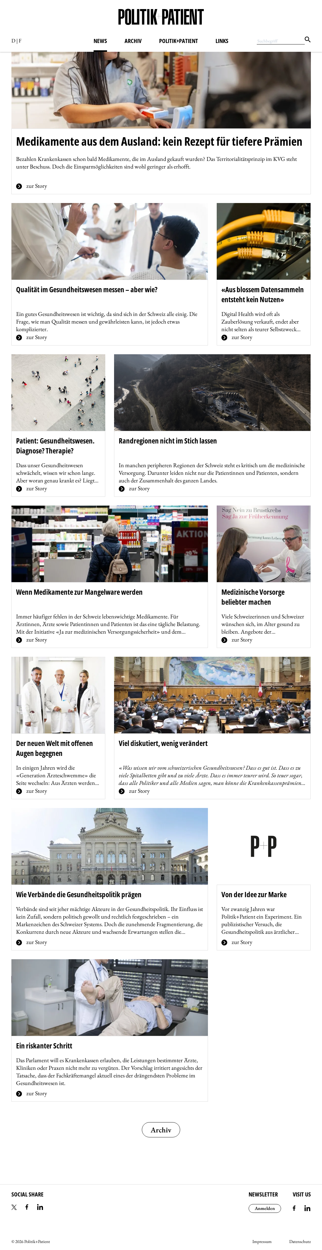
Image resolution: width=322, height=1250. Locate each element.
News (100, 41)
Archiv (133, 41)
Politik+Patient (178, 41)
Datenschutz (300, 1241)
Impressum (262, 1241)
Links (222, 41)
